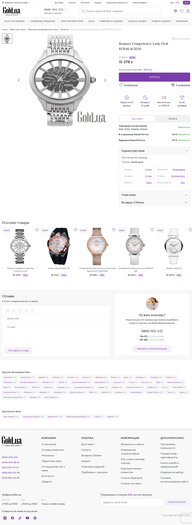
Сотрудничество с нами (53, 468)
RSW (93, 392)
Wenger (35, 397)
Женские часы (17, 29)
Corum (133, 382)
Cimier (63, 382)
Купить (154, 77)
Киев (121, 129)
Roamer (65, 29)
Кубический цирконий (78, 416)
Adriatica (10, 377)
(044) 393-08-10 (10, 462)
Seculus (120, 392)
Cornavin (119, 382)
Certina (171, 377)
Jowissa (117, 387)
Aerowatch (27, 377)
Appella (43, 377)
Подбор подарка (161, 21)
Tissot (171, 392)
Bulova (115, 377)
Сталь (148, 169)
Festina (48, 387)
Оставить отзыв (18, 350)
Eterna (36, 387)
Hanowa (64, 387)
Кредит (98, 2)
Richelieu (29, 392)
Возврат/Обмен (133, 202)
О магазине (48, 444)
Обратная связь (51, 461)
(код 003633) (182, 38)
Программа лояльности (116, 2)
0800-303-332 (152, 331)
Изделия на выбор (171, 472)
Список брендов (131, 477)
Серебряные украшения (42, 21)
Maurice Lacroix (134, 387)
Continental (101, 382)
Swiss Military (155, 392)
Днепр (127, 129)
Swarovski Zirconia (33, 416)
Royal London (77, 392)
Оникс (98, 416)
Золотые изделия (14, 21)
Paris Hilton (179, 387)
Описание (129, 195)
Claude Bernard (81, 382)
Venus (184, 392)
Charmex (10, 382)
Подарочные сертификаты (169, 455)
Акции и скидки (137, 21)
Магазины (47, 455)
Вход (186, 2)
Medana (153, 387)
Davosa (146, 382)
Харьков (135, 129)
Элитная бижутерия (72, 21)
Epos (7, 387)
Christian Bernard (29, 382)
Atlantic (57, 377)
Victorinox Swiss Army (15, 397)
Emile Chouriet (176, 382)
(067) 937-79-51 (10, 467)
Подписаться (176, 502)
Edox (159, 382)
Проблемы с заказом (94, 472)
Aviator (72, 377)
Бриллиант (55, 416)
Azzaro (87, 377)
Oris (165, 387)
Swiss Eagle (137, 392)
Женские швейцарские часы (43, 29)
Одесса (143, 129)
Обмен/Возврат (139, 2)
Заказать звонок (53, 13)
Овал (149, 182)
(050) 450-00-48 (11, 472)
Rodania (60, 392)
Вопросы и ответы (132, 444)
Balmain (101, 377)
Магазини (85, 2)
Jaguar (102, 387)
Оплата (173, 118)
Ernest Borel (21, 387)
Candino (156, 377)
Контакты (47, 475)
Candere (141, 377)
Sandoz (106, 392)
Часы (5, 29)
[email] (133, 502)
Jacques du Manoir (84, 387)
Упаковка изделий (92, 466)
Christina (48, 382)
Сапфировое (178, 176)
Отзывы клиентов (52, 449)
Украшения (182, 21)
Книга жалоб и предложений (169, 464)
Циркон (112, 416)
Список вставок (131, 483)
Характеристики (133, 150)
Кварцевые (179, 169)
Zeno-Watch (51, 397)
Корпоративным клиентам (131, 470)
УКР (172, 2)
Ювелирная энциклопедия (130, 451)
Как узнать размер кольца (133, 461)
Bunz (128, 377)
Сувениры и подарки (111, 21)
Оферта (46, 481)
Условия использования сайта (174, 479)
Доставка (137, 118)
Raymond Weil (12, 392)
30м (183, 182)
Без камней (11, 416)
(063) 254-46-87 (11, 477)
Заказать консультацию (152, 348)
